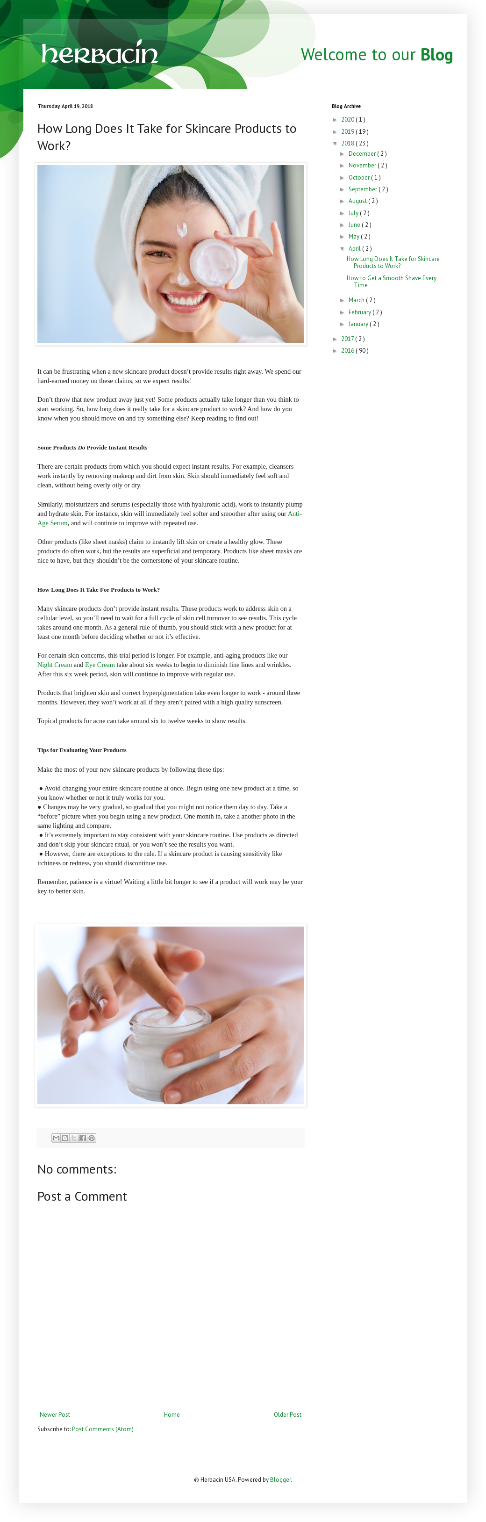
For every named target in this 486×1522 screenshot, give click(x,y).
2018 (348, 143)
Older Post (287, 1415)
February (360, 312)
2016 (348, 351)
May (355, 236)
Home (172, 1415)
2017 (348, 339)
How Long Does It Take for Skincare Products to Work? (393, 262)
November (363, 165)
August (358, 201)
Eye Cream (100, 664)
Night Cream (54, 664)
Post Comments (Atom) (103, 1429)
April (355, 249)
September (364, 189)
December (363, 154)
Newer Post (55, 1415)
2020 (348, 119)
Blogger (280, 1480)
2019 (348, 132)
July (354, 213)
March (357, 300)
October (360, 177)
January (359, 324)
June (355, 225)
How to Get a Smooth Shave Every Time (391, 282)
